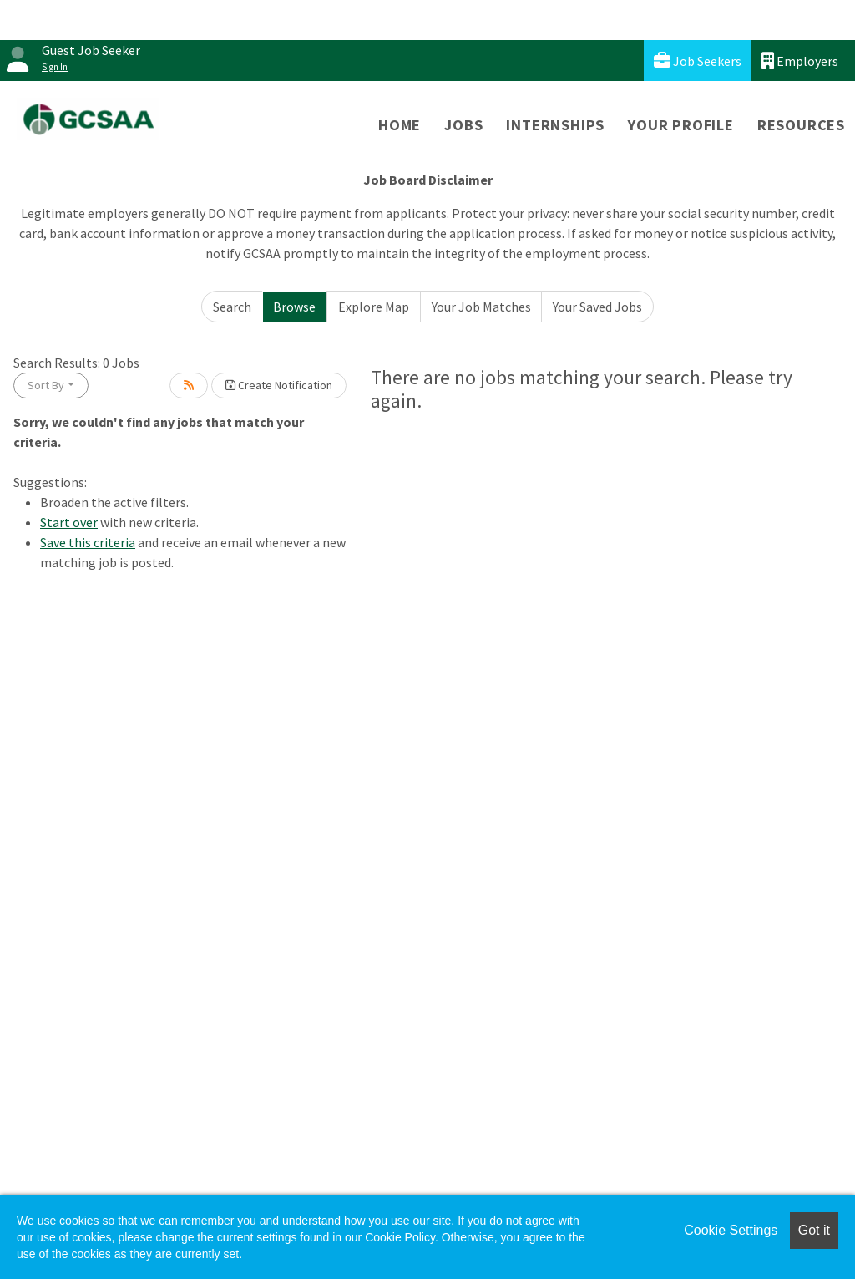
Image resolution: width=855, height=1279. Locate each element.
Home (399, 124)
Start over (69, 522)
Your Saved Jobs (597, 306)
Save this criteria (87, 542)
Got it (814, 1230)
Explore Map (373, 306)
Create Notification (278, 385)
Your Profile (681, 124)
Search (232, 306)
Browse (294, 306)
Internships (555, 124)
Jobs (463, 124)
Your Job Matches (481, 306)
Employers (799, 60)
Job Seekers (697, 60)
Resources (801, 124)
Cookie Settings (730, 1230)
